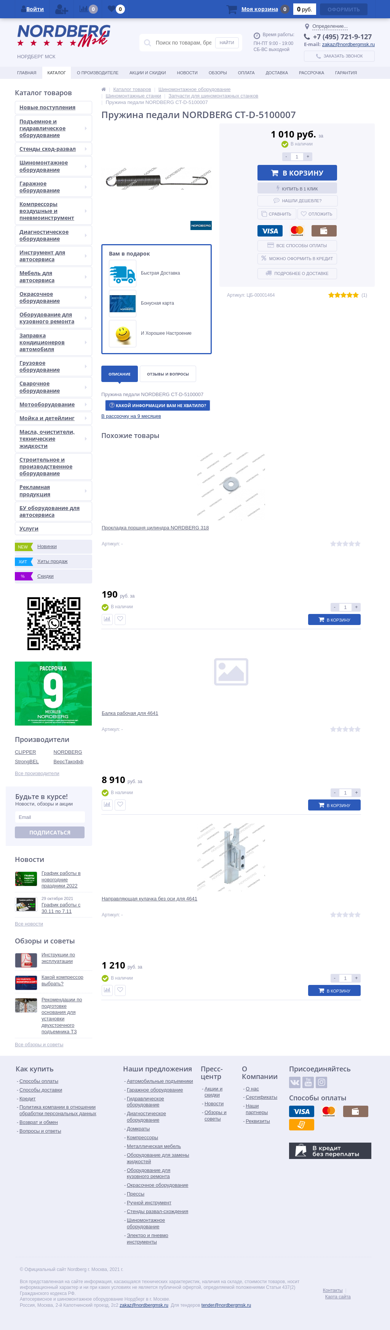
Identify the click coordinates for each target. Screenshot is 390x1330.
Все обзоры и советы (39, 1044)
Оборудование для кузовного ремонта (53, 318)
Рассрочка (311, 72)
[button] (131, 416)
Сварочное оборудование (53, 387)
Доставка (277, 72)
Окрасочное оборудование (53, 297)
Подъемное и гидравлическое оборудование (53, 128)
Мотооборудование (53, 404)
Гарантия (346, 72)
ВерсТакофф (69, 761)
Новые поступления (47, 107)
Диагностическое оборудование (53, 235)
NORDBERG (68, 752)
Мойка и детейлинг (53, 418)
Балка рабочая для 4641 (226, 530)
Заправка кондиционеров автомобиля (53, 342)
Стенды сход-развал (53, 148)
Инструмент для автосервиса (53, 256)
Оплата (246, 72)
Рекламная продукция (53, 490)
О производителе (97, 72)
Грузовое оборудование (53, 366)
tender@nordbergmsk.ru (226, 1305)
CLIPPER (25, 752)
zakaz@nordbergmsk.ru (348, 44)
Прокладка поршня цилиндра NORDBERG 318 (140, 534)
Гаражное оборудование (53, 187)
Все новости (29, 924)
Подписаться (49, 832)
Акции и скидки (147, 72)
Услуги (28, 528)
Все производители (37, 773)
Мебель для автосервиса (53, 276)
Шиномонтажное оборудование (53, 166)
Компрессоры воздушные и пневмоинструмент (53, 210)
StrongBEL (27, 761)
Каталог (56, 72)
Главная (26, 72)
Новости (187, 72)
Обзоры (218, 72)
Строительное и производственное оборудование (45, 466)
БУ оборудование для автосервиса (49, 511)
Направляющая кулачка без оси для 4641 (326, 534)
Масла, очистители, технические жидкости (53, 438)
